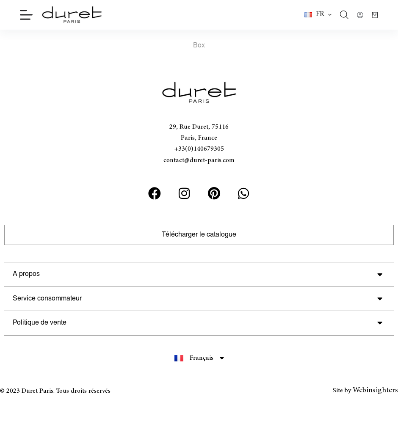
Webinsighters (375, 390)
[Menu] (26, 14)
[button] (318, 14)
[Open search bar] (344, 15)
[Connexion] (360, 15)
